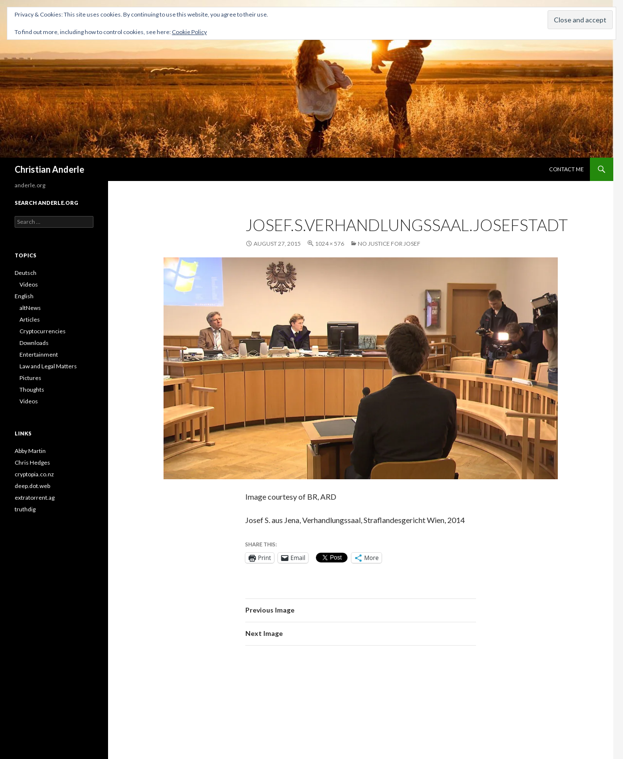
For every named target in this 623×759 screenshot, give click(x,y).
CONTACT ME (566, 169)
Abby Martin (30, 450)
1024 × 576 (329, 243)
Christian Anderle (49, 169)
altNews (30, 307)
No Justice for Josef (389, 243)
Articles (29, 319)
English (24, 296)
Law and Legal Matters (48, 366)
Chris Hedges (32, 462)
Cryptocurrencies (42, 331)
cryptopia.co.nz (34, 474)
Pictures (30, 377)
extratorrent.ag (35, 497)
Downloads (34, 342)
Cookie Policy (189, 32)
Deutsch (26, 272)
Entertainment (38, 354)
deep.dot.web (32, 485)
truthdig (25, 509)
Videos (28, 284)
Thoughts (31, 389)
